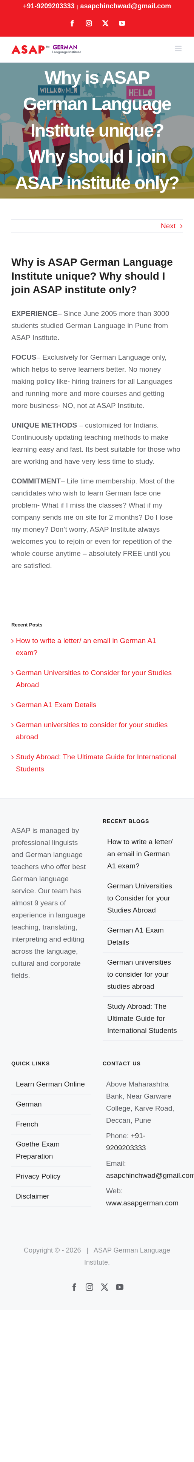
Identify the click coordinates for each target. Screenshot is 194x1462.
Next (168, 226)
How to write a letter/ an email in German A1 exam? (139, 854)
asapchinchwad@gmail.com (125, 6)
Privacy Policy (38, 1176)
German (29, 1104)
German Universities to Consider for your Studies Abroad (139, 898)
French (27, 1124)
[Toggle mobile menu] (179, 48)
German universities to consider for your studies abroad (139, 974)
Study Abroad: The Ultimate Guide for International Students (142, 1018)
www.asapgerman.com (142, 1203)
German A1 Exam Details (56, 705)
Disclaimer (32, 1196)
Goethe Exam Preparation (38, 1150)
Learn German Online (50, 1084)
